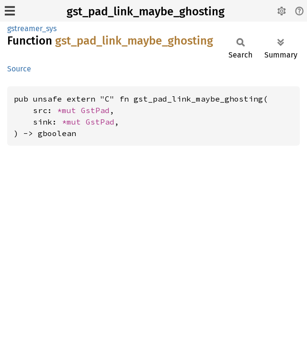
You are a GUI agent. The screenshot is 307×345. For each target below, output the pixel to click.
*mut (69, 110)
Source (19, 68)
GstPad (95, 110)
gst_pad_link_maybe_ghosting (146, 11)
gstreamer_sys (32, 28)
